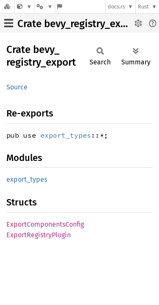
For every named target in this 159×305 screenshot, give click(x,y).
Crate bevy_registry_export (78, 24)
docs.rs (116, 6)
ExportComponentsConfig (45, 224)
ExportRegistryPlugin (38, 235)
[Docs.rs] (7, 6)
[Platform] (44, 6)
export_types (65, 135)
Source (17, 87)
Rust (143, 6)
